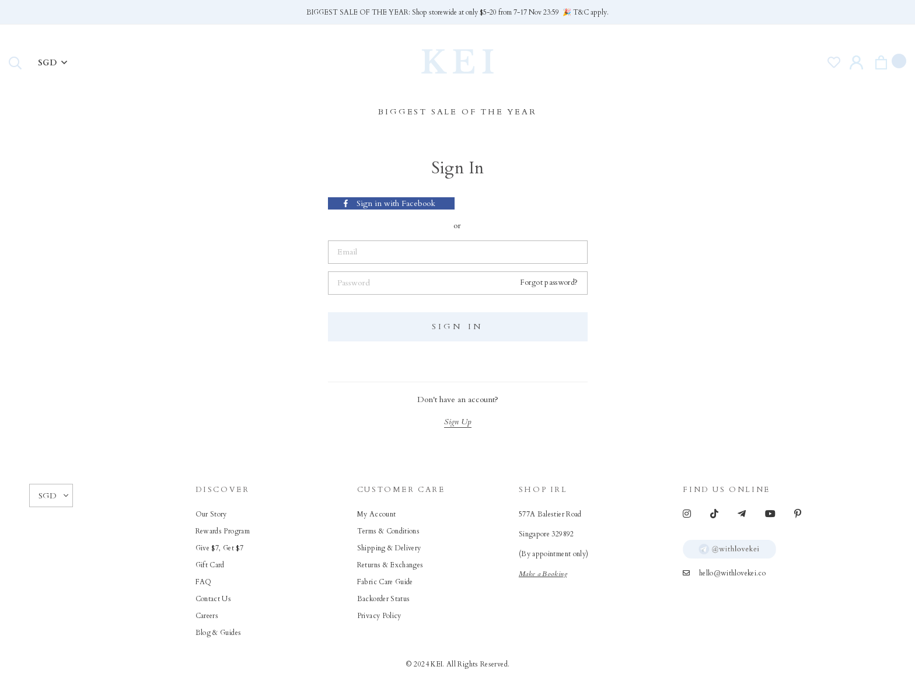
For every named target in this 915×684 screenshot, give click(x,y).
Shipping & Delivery (389, 548)
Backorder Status (383, 598)
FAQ (203, 582)
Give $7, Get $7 (219, 548)
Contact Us (213, 598)
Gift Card (210, 565)
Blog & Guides (218, 632)
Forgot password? (549, 282)
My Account (376, 514)
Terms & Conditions (388, 531)
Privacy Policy (379, 615)
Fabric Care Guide (385, 582)
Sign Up (458, 421)
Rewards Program (222, 531)
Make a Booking (543, 573)
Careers (207, 615)
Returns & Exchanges (390, 565)
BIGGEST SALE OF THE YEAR (457, 111)
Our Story (211, 514)
